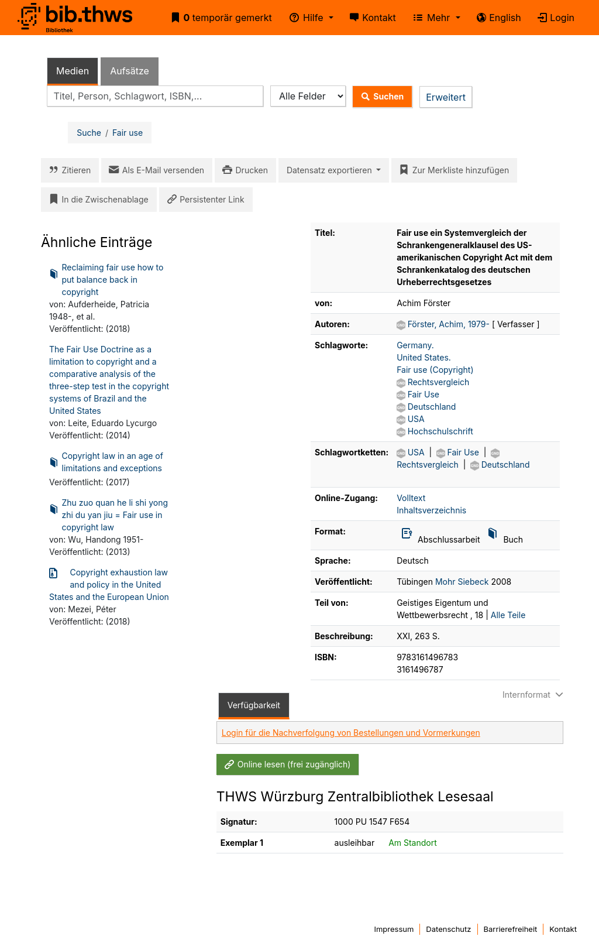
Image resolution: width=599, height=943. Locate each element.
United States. (424, 357)
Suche (89, 133)
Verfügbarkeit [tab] (254, 705)
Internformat (534, 694)
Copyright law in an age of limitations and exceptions (106, 463)
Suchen (380, 96)
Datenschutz (448, 929)
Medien (72, 71)
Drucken (243, 170)
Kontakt (370, 17)
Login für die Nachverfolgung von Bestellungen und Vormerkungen (351, 733)
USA (416, 419)
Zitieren (67, 170)
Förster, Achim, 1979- (450, 324)
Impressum (394, 929)
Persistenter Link (204, 199)
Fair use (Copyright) (435, 370)
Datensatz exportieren (330, 170)
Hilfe (304, 17)
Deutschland (432, 407)
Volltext (411, 498)
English (496, 17)
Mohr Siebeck (461, 582)
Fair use (127, 133)
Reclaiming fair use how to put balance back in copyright (106, 279)
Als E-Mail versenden (154, 170)
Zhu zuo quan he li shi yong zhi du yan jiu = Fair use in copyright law (108, 514)
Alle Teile (508, 615)
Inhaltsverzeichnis (431, 510)
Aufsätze (129, 71)
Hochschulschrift (440, 431)
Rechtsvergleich (439, 382)
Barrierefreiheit (511, 929)
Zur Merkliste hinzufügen (452, 170)
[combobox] (155, 96)
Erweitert (446, 97)
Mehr (429, 17)
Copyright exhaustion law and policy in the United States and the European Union (109, 584)
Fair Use (423, 394)
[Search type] (308, 96)
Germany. (415, 345)
